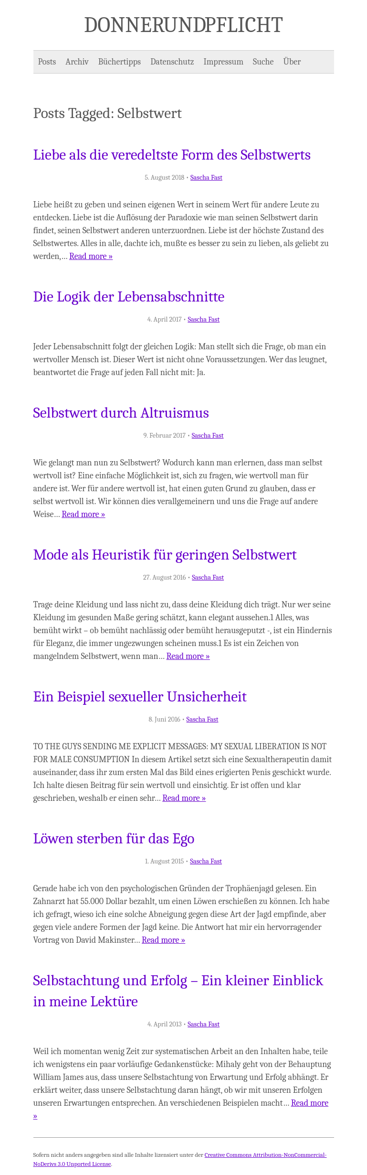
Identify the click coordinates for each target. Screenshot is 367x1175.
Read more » (91, 256)
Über (292, 62)
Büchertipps (119, 62)
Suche (263, 62)
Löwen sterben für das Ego (114, 838)
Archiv (76, 62)
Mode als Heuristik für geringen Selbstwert (165, 554)
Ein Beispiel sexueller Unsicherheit (140, 696)
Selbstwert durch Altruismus (121, 412)
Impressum (224, 62)
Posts (47, 62)
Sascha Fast (206, 177)
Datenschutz (172, 62)
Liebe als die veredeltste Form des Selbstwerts (172, 154)
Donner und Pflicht (183, 24)
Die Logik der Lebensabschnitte (129, 296)
